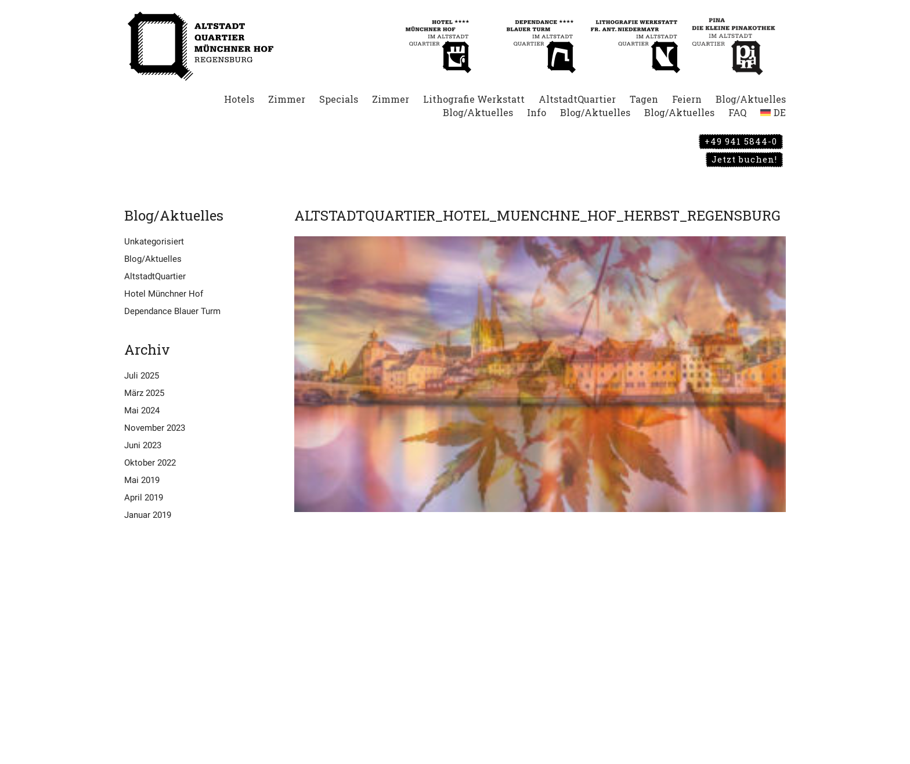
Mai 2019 (142, 480)
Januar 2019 (147, 515)
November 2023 (154, 428)
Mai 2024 (142, 410)
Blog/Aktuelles (153, 259)
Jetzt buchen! (744, 159)
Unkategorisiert (154, 241)
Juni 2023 (142, 445)
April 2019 (143, 497)
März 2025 (144, 393)
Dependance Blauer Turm (172, 311)
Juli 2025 (141, 375)
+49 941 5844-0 (741, 141)
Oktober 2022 (150, 462)
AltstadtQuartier (155, 276)
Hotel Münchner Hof (163, 294)
